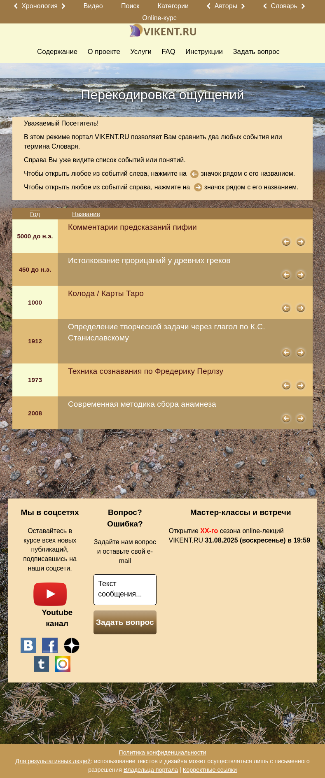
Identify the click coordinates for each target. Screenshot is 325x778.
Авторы (226, 5)
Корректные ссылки (210, 769)
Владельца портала (151, 769)
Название (86, 213)
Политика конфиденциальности (162, 752)
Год (35, 213)
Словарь (284, 5)
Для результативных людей (53, 761)
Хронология (39, 5)
